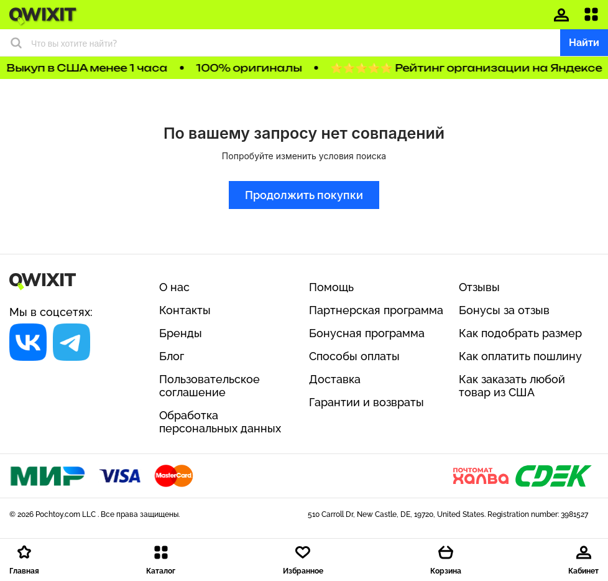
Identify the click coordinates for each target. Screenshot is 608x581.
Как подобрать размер (520, 333)
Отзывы (479, 287)
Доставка (335, 379)
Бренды (180, 333)
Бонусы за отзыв (504, 310)
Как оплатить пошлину (520, 356)
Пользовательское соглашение (209, 386)
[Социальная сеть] (28, 342)
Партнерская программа (376, 310)
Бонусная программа (367, 333)
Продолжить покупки (304, 195)
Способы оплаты (354, 356)
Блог (171, 356)
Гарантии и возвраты (366, 402)
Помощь (331, 287)
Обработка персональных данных (220, 422)
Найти (584, 43)
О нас (174, 287)
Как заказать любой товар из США (512, 386)
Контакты (185, 310)
